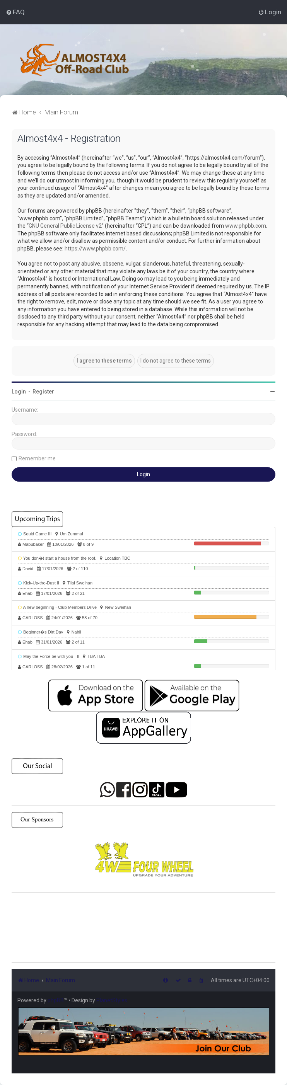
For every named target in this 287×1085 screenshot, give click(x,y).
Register (43, 391)
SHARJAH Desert (143, 928)
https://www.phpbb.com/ (95, 248)
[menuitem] (15, 12)
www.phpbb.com (245, 226)
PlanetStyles (111, 1000)
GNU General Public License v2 (65, 226)
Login (19, 391)
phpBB (56, 1000)
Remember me (37, 458)
